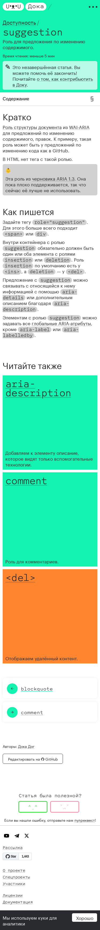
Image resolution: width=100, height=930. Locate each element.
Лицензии (13, 895)
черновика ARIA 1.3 (53, 178)
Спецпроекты (16, 877)
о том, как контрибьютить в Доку (53, 81)
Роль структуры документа (32, 126)
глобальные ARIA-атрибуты (61, 322)
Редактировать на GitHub (33, 759)
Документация (18, 902)
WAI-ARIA (79, 126)
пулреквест (84, 820)
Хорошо (84, 917)
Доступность (19, 22)
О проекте (14, 870)
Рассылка (13, 848)
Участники (14, 884)
